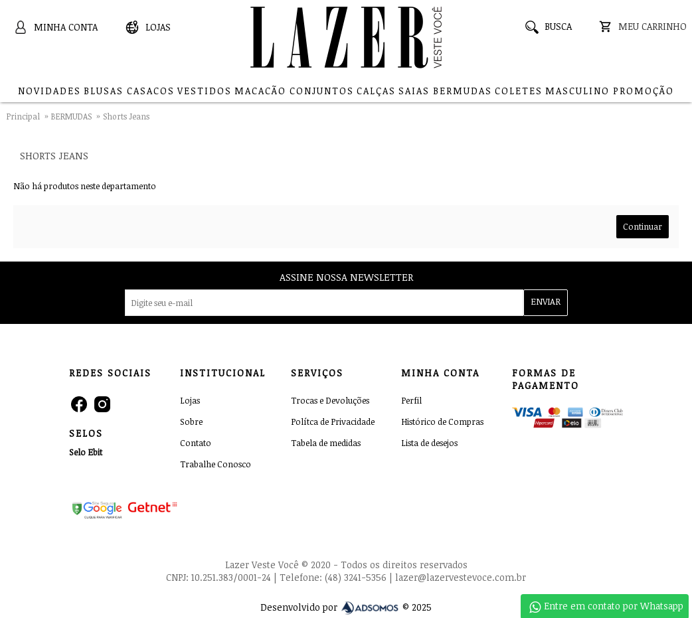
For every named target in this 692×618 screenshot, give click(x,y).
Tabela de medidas (326, 443)
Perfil (411, 400)
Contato (195, 443)
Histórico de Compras (442, 421)
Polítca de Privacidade (333, 421)
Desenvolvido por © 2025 (346, 607)
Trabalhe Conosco (215, 464)
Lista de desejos (429, 443)
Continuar (642, 226)
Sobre (191, 421)
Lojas (190, 400)
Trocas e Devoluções (330, 400)
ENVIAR (546, 301)
